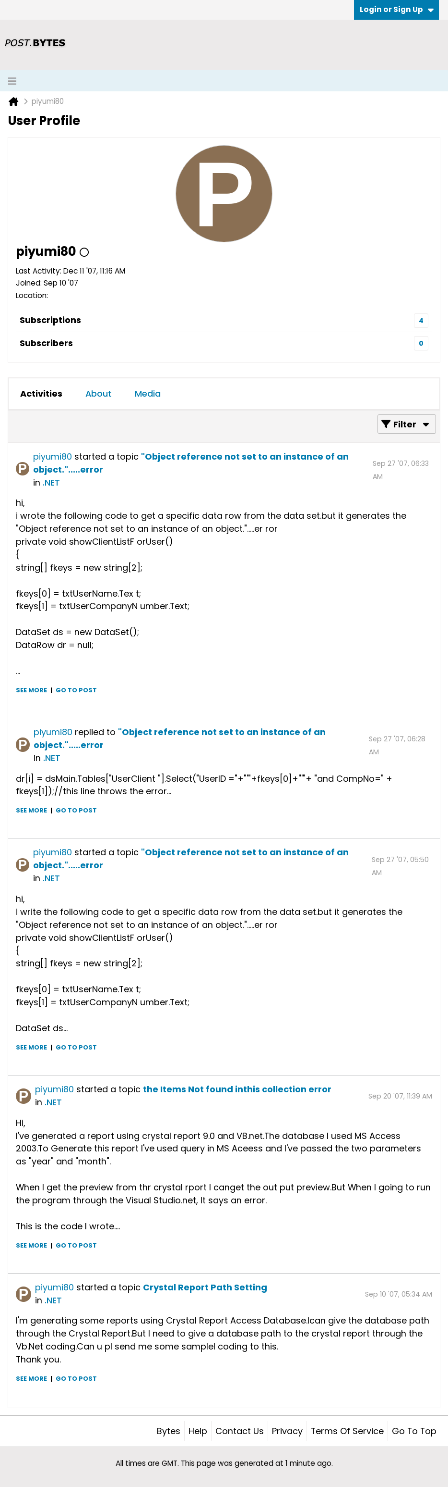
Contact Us (239, 1431)
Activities (41, 393)
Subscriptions (50, 320)
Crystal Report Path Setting (205, 1287)
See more (31, 690)
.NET (51, 482)
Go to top (414, 1431)
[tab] (41, 393)
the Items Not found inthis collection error (237, 1089)
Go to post (76, 690)
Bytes (168, 1431)
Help (198, 1431)
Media (148, 393)
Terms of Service (347, 1431)
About (98, 393)
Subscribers (46, 343)
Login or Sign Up (397, 9)
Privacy (287, 1431)
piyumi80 (52, 456)
